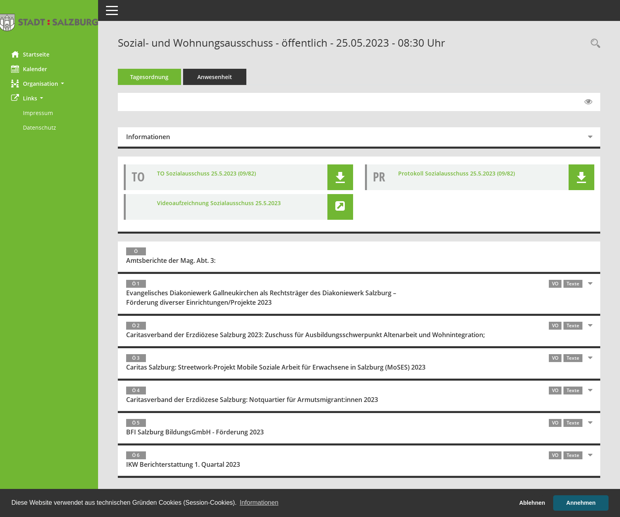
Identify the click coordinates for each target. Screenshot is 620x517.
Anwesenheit (215, 77)
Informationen (149, 136)
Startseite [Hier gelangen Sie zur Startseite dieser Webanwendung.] (31, 54)
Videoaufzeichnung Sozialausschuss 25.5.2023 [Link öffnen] (220, 203)
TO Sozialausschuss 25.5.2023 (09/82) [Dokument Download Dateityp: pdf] (207, 173)
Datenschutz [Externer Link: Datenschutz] (40, 127)
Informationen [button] (259, 502)
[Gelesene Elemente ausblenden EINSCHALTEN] (588, 102)
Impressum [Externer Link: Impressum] (39, 113)
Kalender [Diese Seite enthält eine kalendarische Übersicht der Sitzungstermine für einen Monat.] (30, 69)
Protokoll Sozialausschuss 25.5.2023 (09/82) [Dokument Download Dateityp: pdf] (457, 173)
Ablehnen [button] (532, 503)
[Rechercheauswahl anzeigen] (593, 43)
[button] (49, 83)
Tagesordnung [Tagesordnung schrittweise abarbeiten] (150, 77)
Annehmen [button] (580, 503)
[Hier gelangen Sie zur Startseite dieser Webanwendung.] (49, 22)
